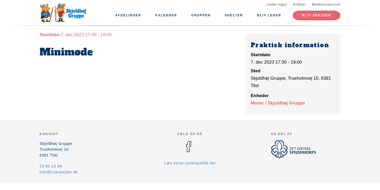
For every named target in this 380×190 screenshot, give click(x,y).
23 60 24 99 (51, 166)
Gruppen (201, 15)
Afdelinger (128, 15)
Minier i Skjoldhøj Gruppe (278, 103)
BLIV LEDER (269, 15)
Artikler (299, 4)
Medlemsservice (326, 4)
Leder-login (277, 4)
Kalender (166, 15)
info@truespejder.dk (59, 172)
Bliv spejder (316, 15)
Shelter (234, 15)
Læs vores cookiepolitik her (190, 163)
